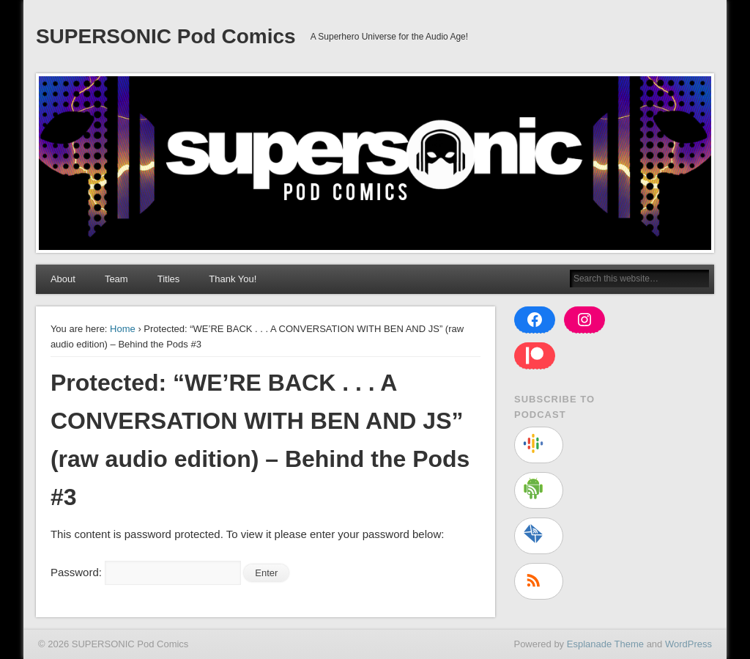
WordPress (688, 643)
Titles (168, 278)
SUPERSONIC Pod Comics (166, 36)
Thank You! (232, 278)
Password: (146, 572)
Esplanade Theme (605, 643)
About (63, 278)
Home (122, 328)
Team (116, 278)
